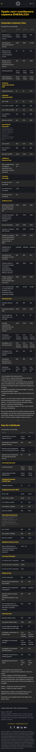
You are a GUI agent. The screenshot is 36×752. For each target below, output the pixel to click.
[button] (2, 4)
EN (30, 3)
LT (33, 3)
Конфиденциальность (22, 723)
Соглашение (11, 723)
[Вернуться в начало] (18, 4)
